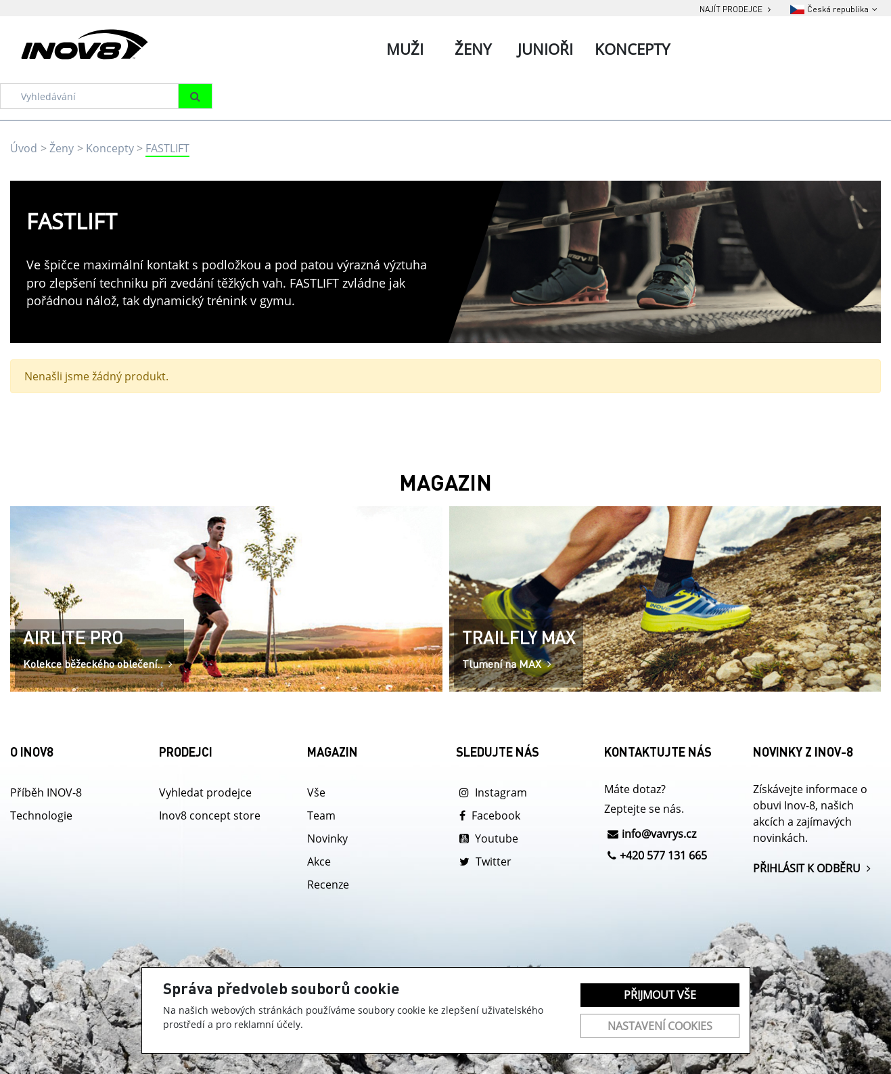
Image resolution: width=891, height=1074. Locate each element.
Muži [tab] (405, 49)
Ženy (61, 148)
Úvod (23, 148)
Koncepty (110, 148)
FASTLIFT (167, 148)
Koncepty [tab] (632, 49)
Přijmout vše (660, 994)
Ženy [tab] (473, 49)
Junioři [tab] (545, 49)
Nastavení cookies (660, 1026)
